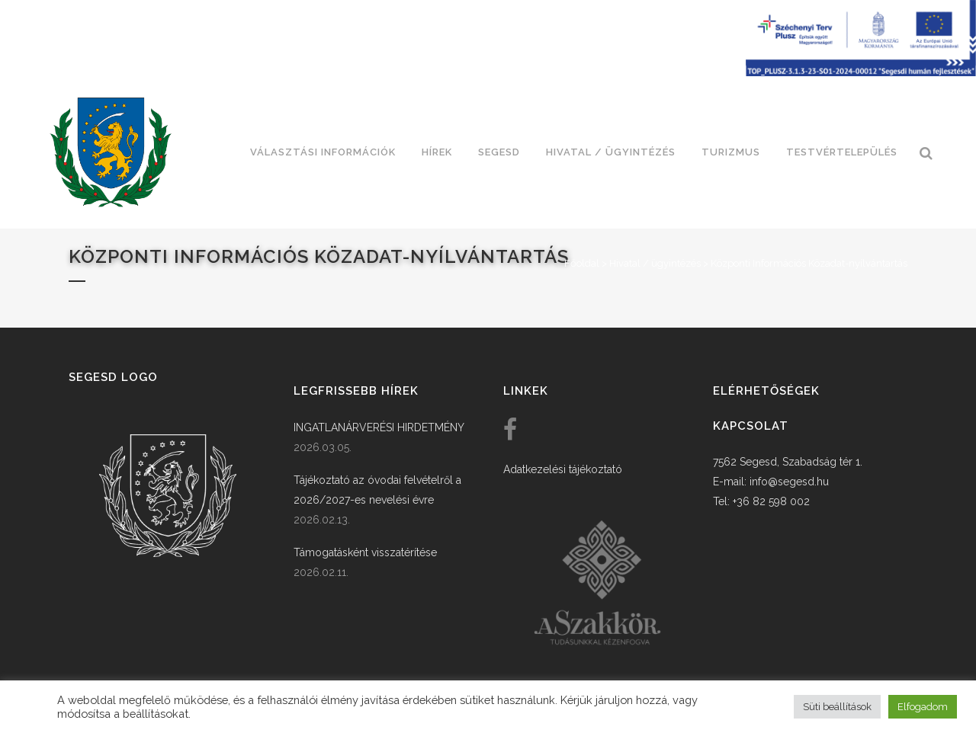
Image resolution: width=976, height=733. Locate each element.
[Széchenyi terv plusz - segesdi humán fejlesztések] (861, 72)
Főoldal (581, 263)
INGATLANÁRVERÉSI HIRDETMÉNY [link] (379, 427)
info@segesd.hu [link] (789, 481)
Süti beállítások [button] (837, 706)
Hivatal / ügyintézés (655, 263)
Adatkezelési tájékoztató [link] (562, 469)
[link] (110, 152)
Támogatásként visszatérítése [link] (365, 552)
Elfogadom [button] (922, 706)
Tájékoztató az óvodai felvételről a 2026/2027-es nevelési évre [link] (377, 490)
